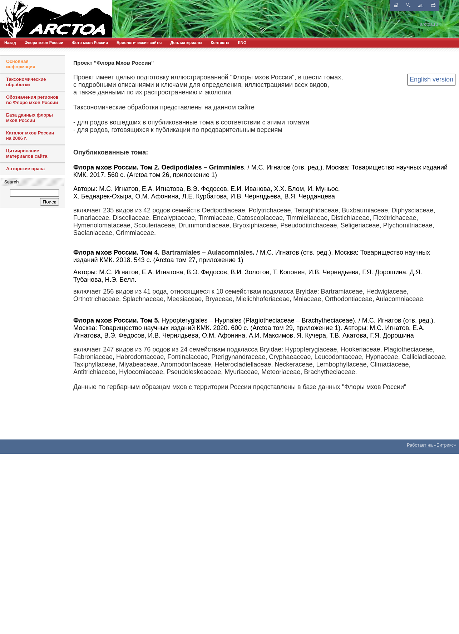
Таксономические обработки (26, 82)
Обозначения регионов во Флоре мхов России (32, 99)
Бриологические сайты (139, 42)
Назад (10, 42)
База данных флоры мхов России (29, 117)
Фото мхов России (90, 42)
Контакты (220, 42)
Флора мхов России (44, 42)
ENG (242, 42)
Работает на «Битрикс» (431, 445)
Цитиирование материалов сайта (26, 153)
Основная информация (20, 64)
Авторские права (25, 168)
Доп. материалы (186, 42)
